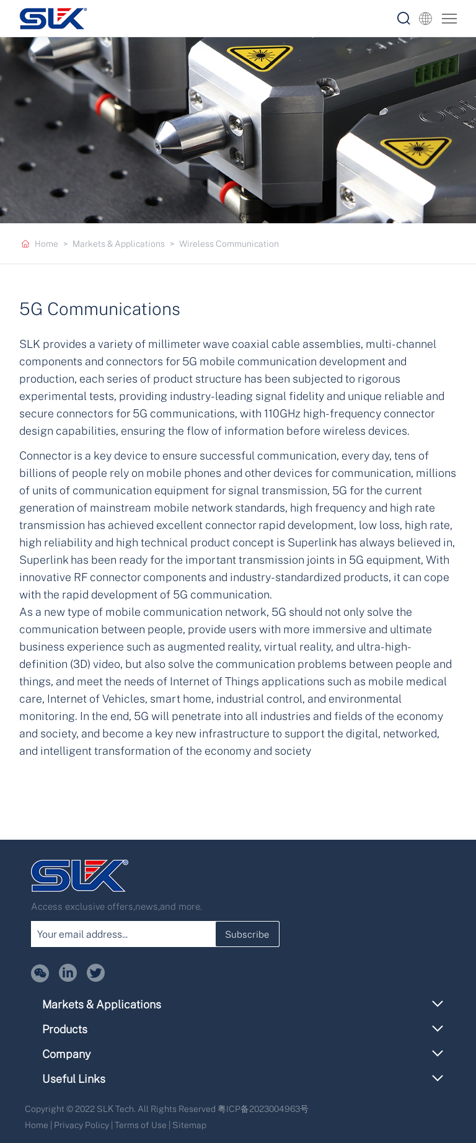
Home (46, 243)
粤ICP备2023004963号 (263, 1108)
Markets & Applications (119, 243)
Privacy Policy (81, 1124)
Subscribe (247, 934)
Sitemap (189, 1124)
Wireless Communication (229, 243)
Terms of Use (141, 1124)
